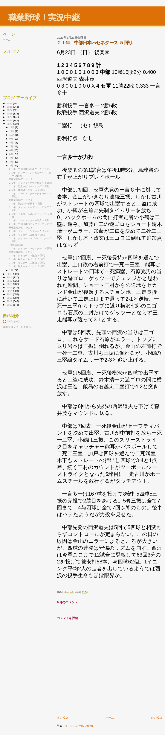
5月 (11, 154)
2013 (10, 294)
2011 (10, 301)
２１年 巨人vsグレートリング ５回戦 (29, 186)
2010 (10, 304)
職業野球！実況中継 (44, 17)
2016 (10, 284)
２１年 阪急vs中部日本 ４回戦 (25, 203)
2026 (10, 103)
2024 (10, 110)
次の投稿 (62, 717)
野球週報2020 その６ (21, 227)
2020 (10, 123)
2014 (10, 290)
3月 (11, 161)
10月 (12, 135)
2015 (10, 287)
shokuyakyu (14, 321)
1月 (11, 270)
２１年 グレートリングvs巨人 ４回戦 (29, 231)
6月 (11, 150)
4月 (11, 158)
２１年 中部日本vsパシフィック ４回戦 (30, 224)
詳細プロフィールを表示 (17, 327)
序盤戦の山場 (16, 244)
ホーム (109, 717)
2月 (11, 165)
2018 (10, 277)
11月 (12, 131)
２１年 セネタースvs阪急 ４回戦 (27, 234)
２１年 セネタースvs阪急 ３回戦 (27, 262)
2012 (10, 297)
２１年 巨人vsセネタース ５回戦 (27, 259)
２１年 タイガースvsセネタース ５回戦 (30, 248)
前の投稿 (156, 717)
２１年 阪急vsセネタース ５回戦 (27, 190)
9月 (11, 138)
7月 (11, 146)
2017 (10, 280)
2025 (10, 106)
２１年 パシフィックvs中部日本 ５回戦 (30, 182)
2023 (10, 113)
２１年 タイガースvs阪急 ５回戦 (27, 255)
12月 (12, 127)
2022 (10, 117)
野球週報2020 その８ (21, 179)
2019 (10, 273)
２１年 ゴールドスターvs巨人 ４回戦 (29, 220)
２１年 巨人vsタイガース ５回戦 (27, 266)
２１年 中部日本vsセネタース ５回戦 (29, 169)
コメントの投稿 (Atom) (78, 725)
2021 (10, 120)
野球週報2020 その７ (21, 200)
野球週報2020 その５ (21, 252)
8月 (11, 142)
